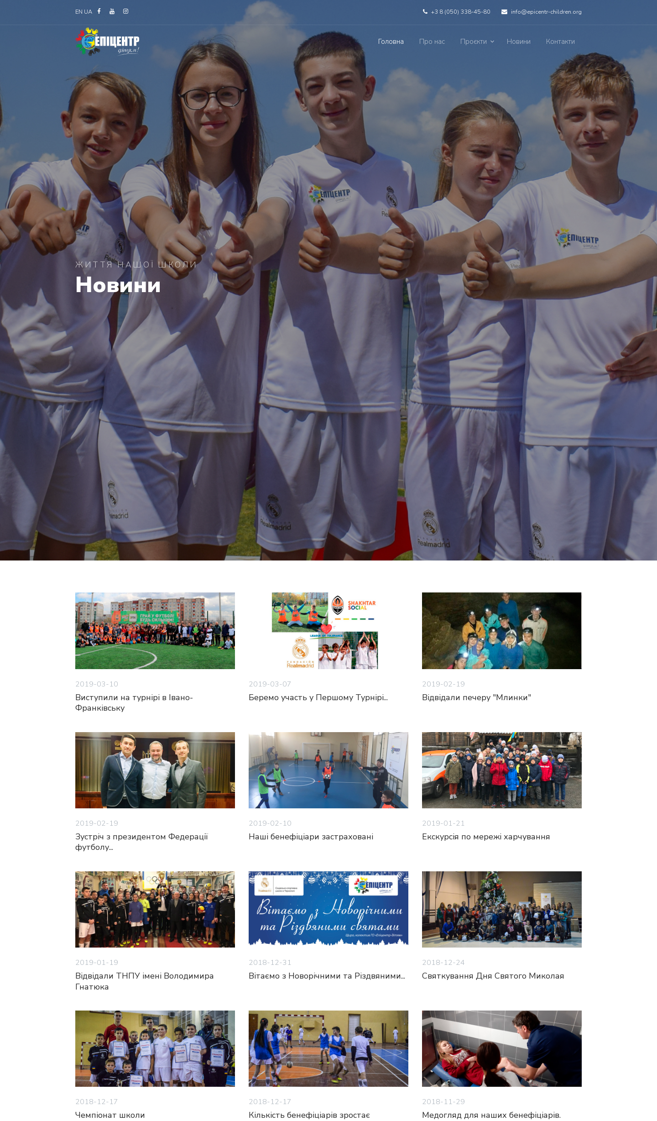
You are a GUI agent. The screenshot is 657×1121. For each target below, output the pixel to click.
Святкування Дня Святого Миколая (493, 975)
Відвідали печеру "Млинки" (476, 697)
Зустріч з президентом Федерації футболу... (141, 842)
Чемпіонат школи (110, 1115)
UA (89, 12)
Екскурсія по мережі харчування (486, 836)
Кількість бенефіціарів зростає (309, 1115)
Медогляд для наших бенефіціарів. (491, 1115)
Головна (391, 41)
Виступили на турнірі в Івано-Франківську (134, 702)
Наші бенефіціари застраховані (311, 836)
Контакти (560, 41)
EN (79, 12)
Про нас (432, 41)
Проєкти (473, 41)
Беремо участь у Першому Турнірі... (318, 697)
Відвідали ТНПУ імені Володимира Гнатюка (144, 981)
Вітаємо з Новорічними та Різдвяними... (327, 975)
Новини (519, 41)
